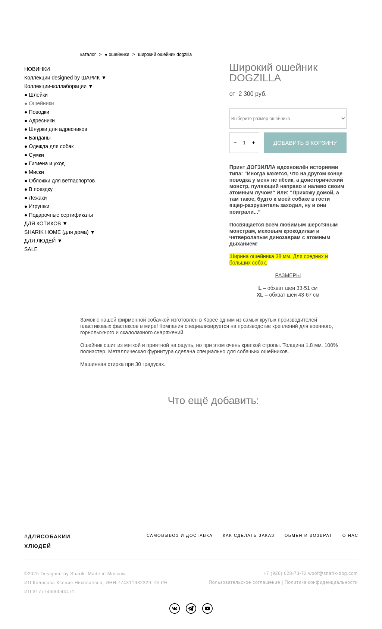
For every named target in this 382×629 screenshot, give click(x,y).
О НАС (350, 535)
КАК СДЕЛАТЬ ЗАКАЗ (249, 535)
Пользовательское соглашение (244, 582)
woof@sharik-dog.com (333, 573)
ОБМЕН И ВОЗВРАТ (308, 535)
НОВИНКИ (37, 69)
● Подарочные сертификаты (58, 215)
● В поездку (38, 189)
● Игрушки (36, 206)
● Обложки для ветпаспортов (59, 181)
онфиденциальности (334, 582)
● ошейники (117, 54)
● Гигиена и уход (44, 163)
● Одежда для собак (48, 146)
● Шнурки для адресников (55, 129)
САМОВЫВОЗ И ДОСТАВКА (180, 535)
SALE (31, 249)
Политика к (297, 582)
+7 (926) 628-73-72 (285, 573)
